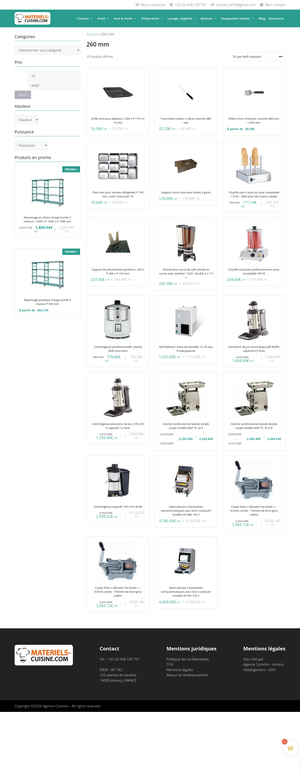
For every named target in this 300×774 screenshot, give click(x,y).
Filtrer (23, 95)
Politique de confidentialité (187, 659)
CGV (169, 664)
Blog (262, 18)
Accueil (92, 34)
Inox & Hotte (126, 18)
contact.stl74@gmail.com (236, 4)
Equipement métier (238, 18)
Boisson (209, 18)
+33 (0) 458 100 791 (191, 4)
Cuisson (85, 18)
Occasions (276, 18)
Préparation (152, 18)
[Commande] (257, 56)
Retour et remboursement (187, 675)
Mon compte (275, 4)
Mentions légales (179, 669)
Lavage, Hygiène (182, 18)
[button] (91, 18)
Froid (103, 18)
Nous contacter (153, 4)
